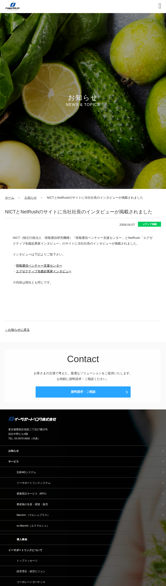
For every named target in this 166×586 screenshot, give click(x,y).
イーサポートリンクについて (25, 550)
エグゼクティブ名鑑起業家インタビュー (43, 271)
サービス (13, 461)
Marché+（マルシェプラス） (33, 515)
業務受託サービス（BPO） (32, 493)
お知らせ (30, 197)
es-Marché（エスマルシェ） (33, 525)
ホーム (9, 197)
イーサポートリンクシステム (34, 482)
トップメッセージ (27, 560)
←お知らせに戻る (17, 329)
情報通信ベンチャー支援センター (39, 265)
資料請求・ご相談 (83, 392)
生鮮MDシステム (26, 472)
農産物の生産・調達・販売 (32, 504)
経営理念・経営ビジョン (31, 571)
